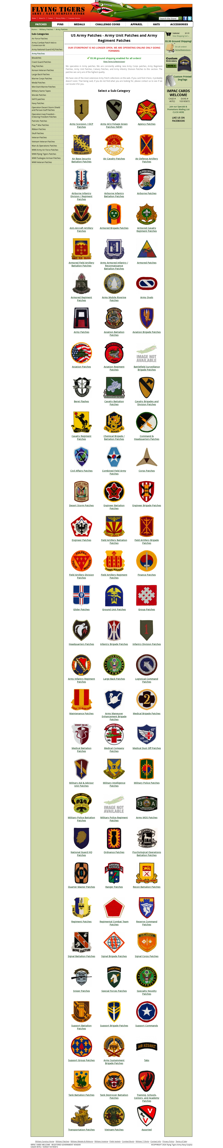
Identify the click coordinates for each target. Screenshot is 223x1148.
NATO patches (38, 99)
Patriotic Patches (39, 121)
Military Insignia (101, 1141)
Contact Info (156, 1141)
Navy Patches (38, 103)
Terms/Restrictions (183, 50)
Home (34, 18)
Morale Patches (39, 95)
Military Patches (46, 29)
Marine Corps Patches (42, 78)
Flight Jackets (115, 1141)
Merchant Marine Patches (44, 86)
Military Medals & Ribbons (82, 1141)
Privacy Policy (61, 18)
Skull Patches (38, 133)
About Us (42, 18)
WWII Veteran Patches (42, 162)
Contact (50, 18)
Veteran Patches (39, 137)
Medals (79, 24)
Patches (41, 24)
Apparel (136, 24)
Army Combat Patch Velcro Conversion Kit (44, 44)
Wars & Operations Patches (44, 145)
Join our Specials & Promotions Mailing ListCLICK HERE (178, 109)
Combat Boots (128, 1141)
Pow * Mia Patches (40, 125)
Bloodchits (36, 57)
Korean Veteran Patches (43, 70)
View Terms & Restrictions (114, 62)
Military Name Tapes (41, 91)
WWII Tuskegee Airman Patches (46, 158)
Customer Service (74, 18)
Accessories (179, 24)
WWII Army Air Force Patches (45, 149)
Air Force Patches (40, 38)
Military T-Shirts (142, 1141)
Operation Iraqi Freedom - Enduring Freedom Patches (44, 115)
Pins (60, 24)
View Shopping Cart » (181, 36)
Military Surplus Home (44, 1141)
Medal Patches (38, 82)
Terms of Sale (181, 1141)
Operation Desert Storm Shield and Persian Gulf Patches (46, 108)
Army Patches (62, 29)
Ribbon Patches (39, 129)
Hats (156, 24)
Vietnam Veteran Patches (43, 141)
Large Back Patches (41, 74)
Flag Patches (37, 66)
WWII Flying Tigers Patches (44, 154)
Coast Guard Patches (41, 62)
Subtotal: (176, 33)
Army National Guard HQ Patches (47, 49)
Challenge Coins (107, 24)
